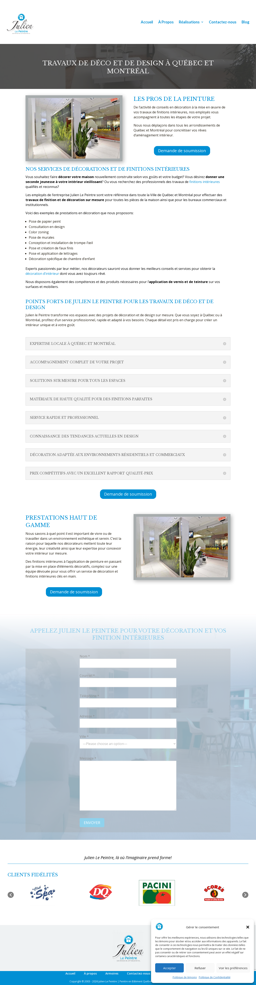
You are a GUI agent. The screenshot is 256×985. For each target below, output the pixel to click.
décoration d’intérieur (42, 273)
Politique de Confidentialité (214, 977)
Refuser (200, 968)
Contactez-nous (222, 22)
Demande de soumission (182, 150)
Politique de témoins (185, 977)
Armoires (111, 973)
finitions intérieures (204, 182)
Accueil (147, 22)
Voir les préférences (233, 968)
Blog (245, 22)
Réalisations (189, 22)
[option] (42, 893)
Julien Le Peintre (108, 981)
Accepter (169, 968)
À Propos (166, 22)
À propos (90, 973)
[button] (248, 927)
